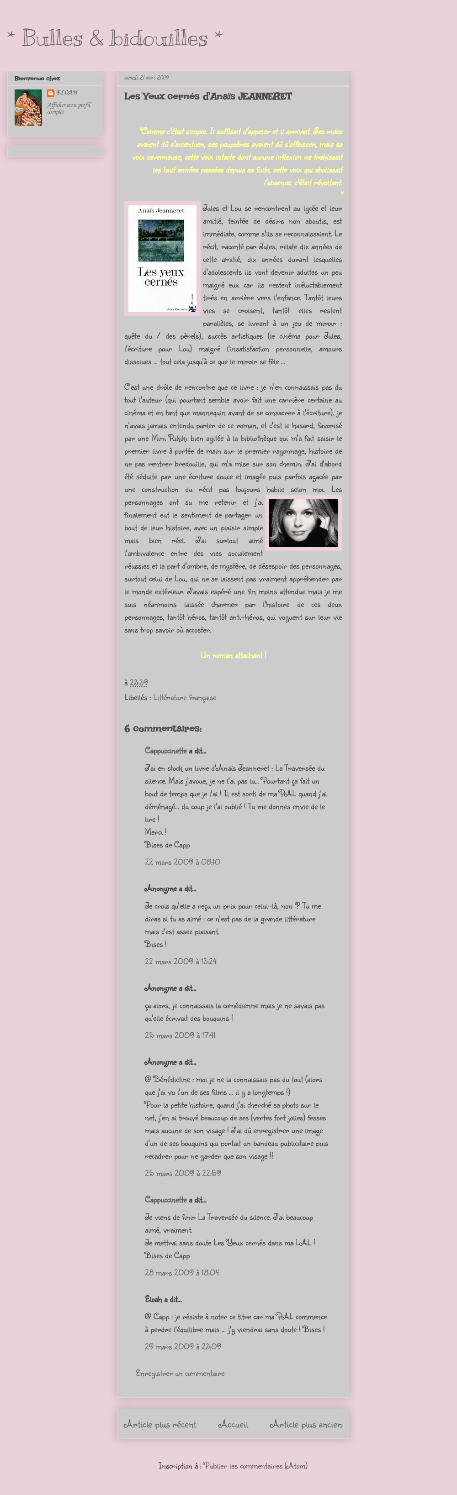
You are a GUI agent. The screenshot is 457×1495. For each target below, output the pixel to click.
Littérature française (184, 697)
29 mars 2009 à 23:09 (183, 1346)
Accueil (233, 1424)
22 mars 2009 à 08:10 (182, 862)
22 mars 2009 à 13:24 (181, 961)
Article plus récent (160, 1424)
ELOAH (66, 92)
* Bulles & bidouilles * (115, 38)
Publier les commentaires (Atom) (256, 1465)
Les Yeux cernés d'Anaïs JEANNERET (208, 96)
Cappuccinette (165, 750)
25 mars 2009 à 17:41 (180, 1035)
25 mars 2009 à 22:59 (183, 1173)
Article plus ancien (306, 1424)
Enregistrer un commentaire (180, 1373)
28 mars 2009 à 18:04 (182, 1272)
